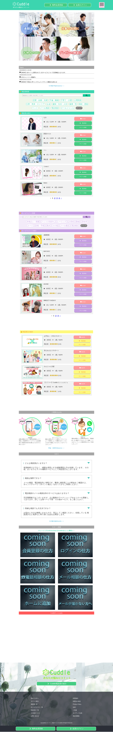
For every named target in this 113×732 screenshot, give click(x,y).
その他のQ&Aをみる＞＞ (56, 521)
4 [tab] (59, 62)
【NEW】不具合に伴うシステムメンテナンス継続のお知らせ (39, 82)
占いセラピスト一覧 (37, 707)
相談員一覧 (34, 704)
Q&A (74, 707)
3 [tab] (56, 62)
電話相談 (84, 123)
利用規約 (75, 698)
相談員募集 (76, 716)
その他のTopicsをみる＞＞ (56, 86)
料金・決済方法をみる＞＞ (56, 448)
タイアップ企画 (77, 713)
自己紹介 (83, 118)
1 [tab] (52, 62)
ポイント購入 (35, 701)
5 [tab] (61, 62)
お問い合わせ (35, 716)
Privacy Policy (77, 704)
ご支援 (75, 710)
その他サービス (35, 713)
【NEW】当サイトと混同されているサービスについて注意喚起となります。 (43, 72)
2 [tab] (54, 62)
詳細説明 (82, 337)
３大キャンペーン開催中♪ (28, 77)
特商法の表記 (77, 701)
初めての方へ (35, 698)
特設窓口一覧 (35, 710)
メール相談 (84, 127)
